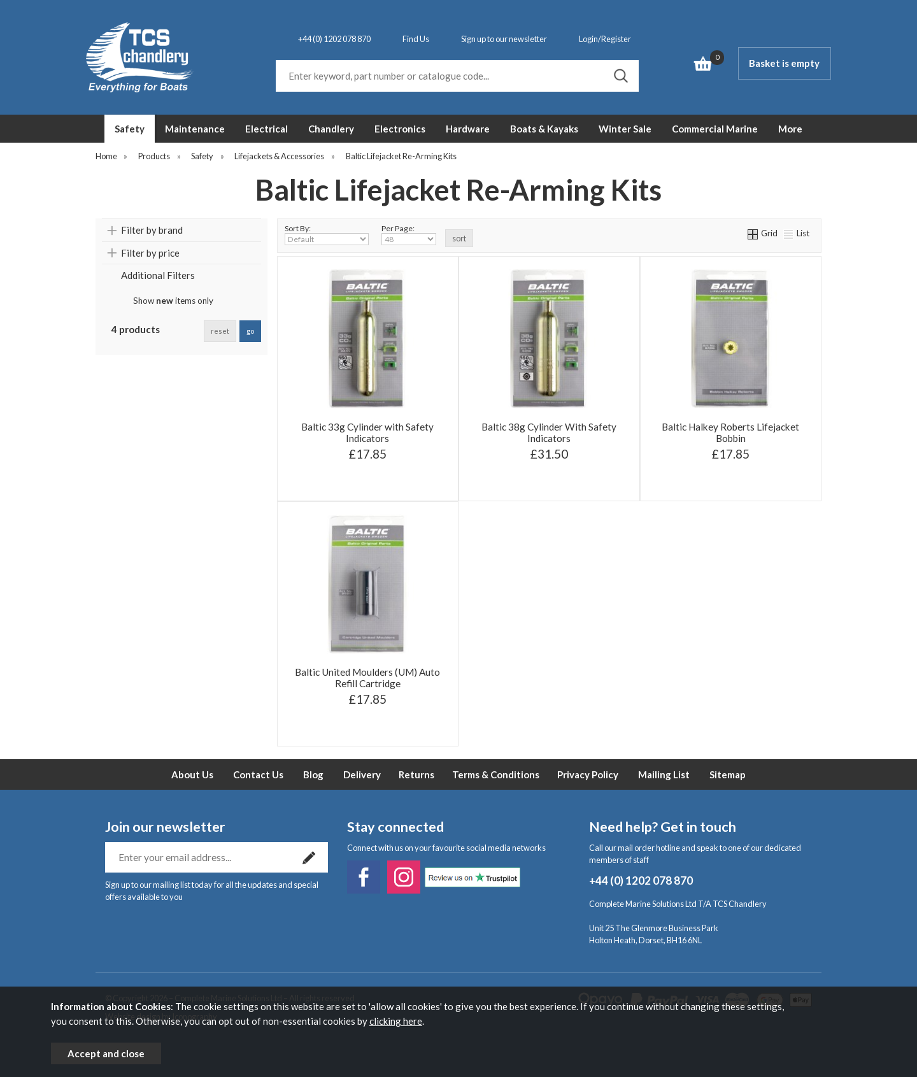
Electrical (266, 128)
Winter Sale (625, 128)
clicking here (395, 1021)
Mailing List (664, 774)
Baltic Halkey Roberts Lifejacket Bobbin (730, 432)
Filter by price (150, 253)
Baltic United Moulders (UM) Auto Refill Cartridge (367, 677)
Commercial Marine (715, 128)
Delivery (362, 774)
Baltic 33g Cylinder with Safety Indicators (367, 432)
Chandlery (331, 128)
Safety (130, 128)
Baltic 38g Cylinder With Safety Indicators (548, 432)
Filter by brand (152, 230)
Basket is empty (784, 63)
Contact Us (258, 774)
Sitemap (727, 774)
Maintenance (195, 128)
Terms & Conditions (495, 774)
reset (220, 331)
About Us (192, 774)
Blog (313, 774)
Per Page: (408, 234)
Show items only (173, 301)
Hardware (468, 128)
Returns (416, 774)
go (250, 331)
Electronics (399, 128)
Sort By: (327, 234)
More (790, 128)
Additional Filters (158, 275)
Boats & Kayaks (544, 128)
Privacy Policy (587, 774)
